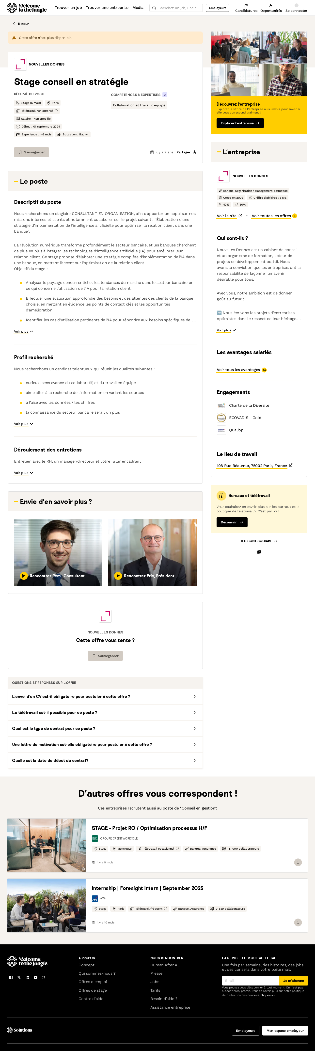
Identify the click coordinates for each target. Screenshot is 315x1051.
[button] (20, 64)
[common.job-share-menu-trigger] (182, 152)
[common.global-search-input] (176, 8)
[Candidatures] (246, 8)
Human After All (165, 942)
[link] (46, 823)
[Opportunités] (271, 8)
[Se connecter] (296, 8)
